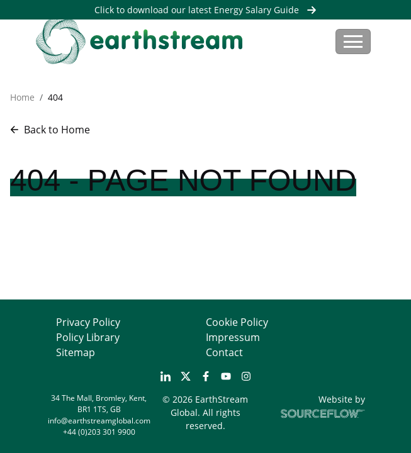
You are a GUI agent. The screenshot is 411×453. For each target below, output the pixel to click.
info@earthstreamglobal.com (99, 420)
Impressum (233, 337)
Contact (224, 352)
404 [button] (55, 97)
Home (22, 97)
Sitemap (75, 352)
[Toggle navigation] (353, 41)
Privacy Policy (88, 322)
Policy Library (88, 337)
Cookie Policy (237, 322)
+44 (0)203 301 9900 (99, 432)
